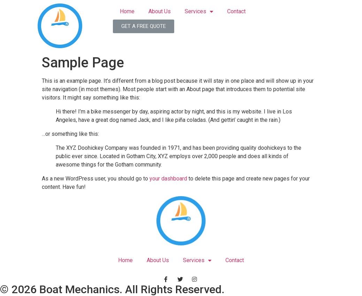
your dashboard (168, 178)
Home (127, 11)
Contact (236, 11)
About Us (159, 11)
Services (199, 11)
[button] (143, 26)
